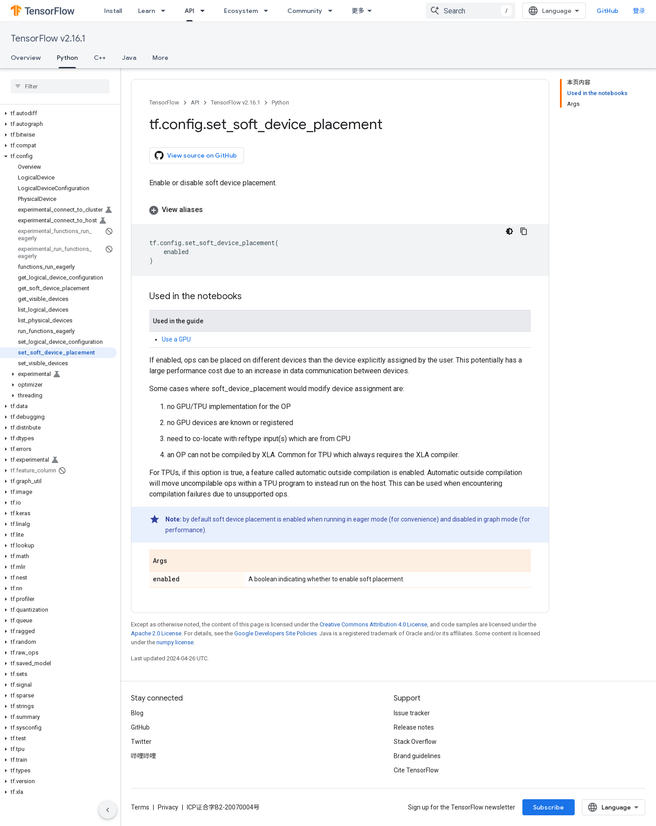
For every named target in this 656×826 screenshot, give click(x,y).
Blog (137, 713)
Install (113, 11)
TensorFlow (164, 102)
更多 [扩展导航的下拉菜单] (358, 11)
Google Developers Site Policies (275, 633)
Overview (26, 58)
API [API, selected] (189, 11)
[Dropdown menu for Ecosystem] (268, 10)
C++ (100, 58)
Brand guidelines (417, 755)
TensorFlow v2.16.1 (48, 38)
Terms (140, 807)
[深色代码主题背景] (509, 231)
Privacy (168, 807)
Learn (146, 11)
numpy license (174, 642)
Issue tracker (412, 713)
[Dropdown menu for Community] (333, 10)
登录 (639, 10)
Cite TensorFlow (416, 770)
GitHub (607, 11)
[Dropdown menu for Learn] (166, 10)
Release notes (414, 727)
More (160, 58)
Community (304, 11)
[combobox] (470, 11)
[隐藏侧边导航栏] (108, 810)
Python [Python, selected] (67, 58)
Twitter (141, 741)
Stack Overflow (415, 741)
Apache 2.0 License (156, 633)
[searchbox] (60, 86)
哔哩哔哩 (143, 755)
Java (129, 58)
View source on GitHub (196, 155)
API (195, 102)
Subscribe (548, 807)
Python (280, 102)
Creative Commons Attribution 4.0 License (373, 624)
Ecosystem (241, 11)
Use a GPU (176, 339)
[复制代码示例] (524, 231)
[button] (58, 113)
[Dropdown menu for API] (205, 10)
